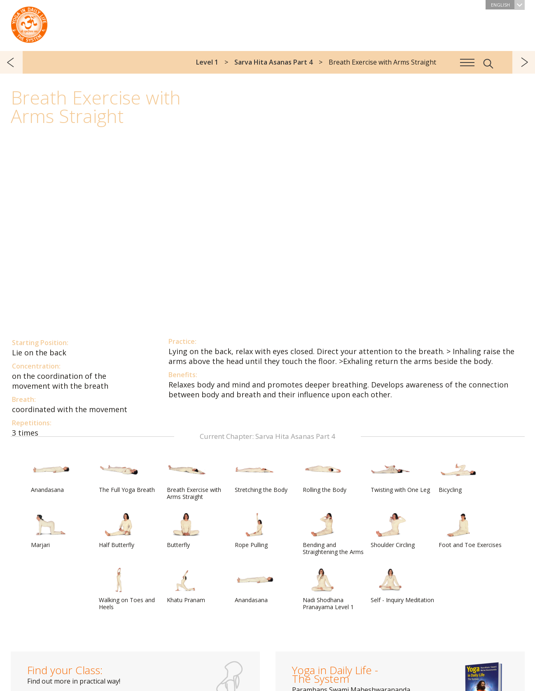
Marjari (50, 530)
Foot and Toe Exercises (470, 530)
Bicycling (458, 475)
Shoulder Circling (393, 530)
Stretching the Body (261, 475)
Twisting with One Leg (400, 475)
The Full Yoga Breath (127, 475)
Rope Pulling (254, 530)
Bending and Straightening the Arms (333, 534)
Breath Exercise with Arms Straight (194, 479)
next (523, 62)
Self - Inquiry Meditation (402, 586)
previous (11, 62)
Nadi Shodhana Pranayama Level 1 (328, 589)
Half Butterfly (118, 530)
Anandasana (50, 475)
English (508, 4)
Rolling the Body (324, 475)
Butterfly (186, 530)
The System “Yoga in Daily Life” (29, 22)
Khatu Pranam (186, 586)
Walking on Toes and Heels (127, 589)
